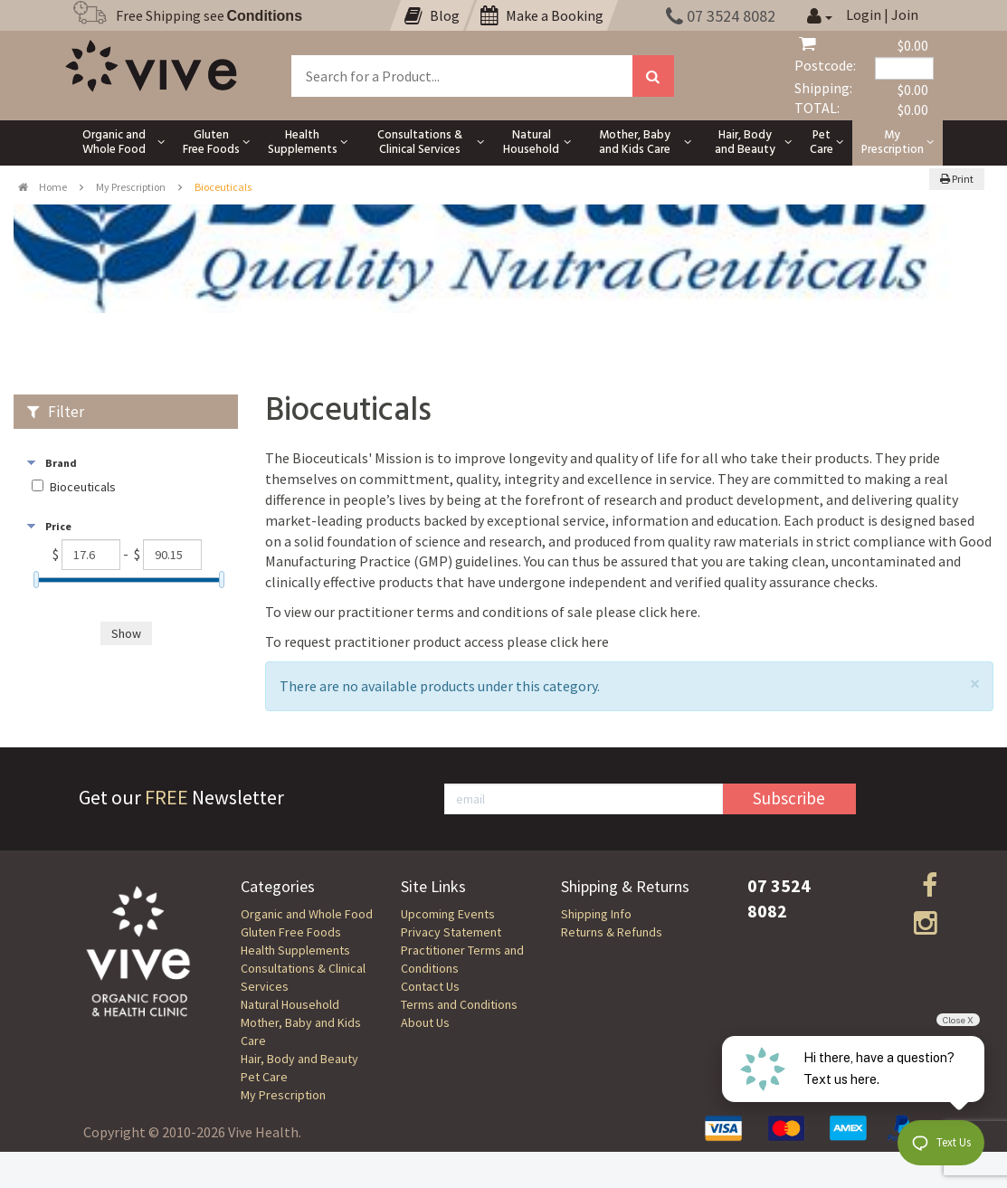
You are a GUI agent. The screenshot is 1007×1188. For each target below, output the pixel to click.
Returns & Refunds (611, 932)
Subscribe (789, 798)
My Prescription (131, 187)
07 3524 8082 (720, 15)
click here (579, 641)
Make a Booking (541, 15)
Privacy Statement (451, 932)
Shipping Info (596, 914)
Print (957, 178)
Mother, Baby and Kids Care (301, 1031)
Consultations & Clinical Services (303, 977)
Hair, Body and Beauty (299, 1058)
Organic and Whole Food (307, 914)
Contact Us (430, 986)
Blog (432, 15)
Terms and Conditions (459, 1004)
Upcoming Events (448, 914)
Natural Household (290, 1004)
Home (42, 187)
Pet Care (264, 1077)
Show (126, 633)
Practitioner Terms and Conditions (462, 959)
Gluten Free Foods (291, 932)
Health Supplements (295, 950)
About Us (425, 1022)
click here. (669, 612)
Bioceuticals (83, 487)
